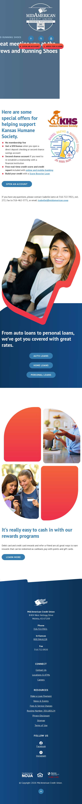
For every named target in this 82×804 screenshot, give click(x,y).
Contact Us (41, 669)
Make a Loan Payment (41, 696)
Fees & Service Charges (41, 705)
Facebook (41, 746)
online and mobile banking (39, 170)
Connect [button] (41, 663)
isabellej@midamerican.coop (53, 200)
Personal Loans (41, 374)
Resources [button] (41, 690)
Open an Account (17, 184)
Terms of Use (41, 725)
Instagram (41, 755)
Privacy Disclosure (41, 715)
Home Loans (41, 365)
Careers (41, 679)
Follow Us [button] (41, 735)
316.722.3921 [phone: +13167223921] (40, 628)
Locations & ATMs (41, 674)
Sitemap (41, 720)
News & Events (41, 700)
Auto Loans (41, 355)
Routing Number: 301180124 (41, 710)
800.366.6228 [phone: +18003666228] (40, 639)
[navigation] (31, 38)
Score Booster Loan (40, 173)
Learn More (13, 557)
